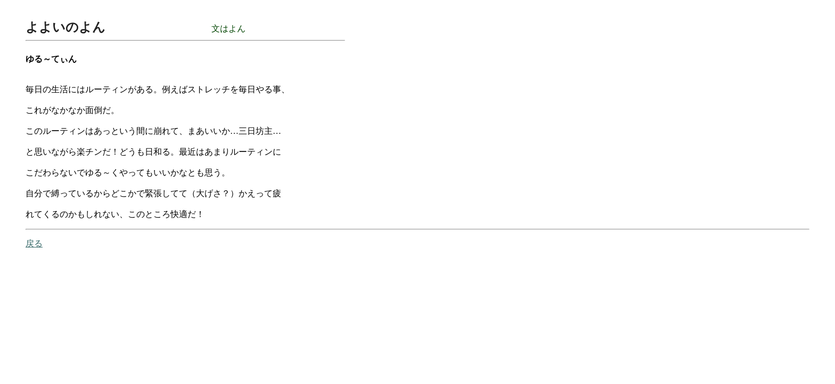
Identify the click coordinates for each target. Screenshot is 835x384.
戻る (34, 243)
